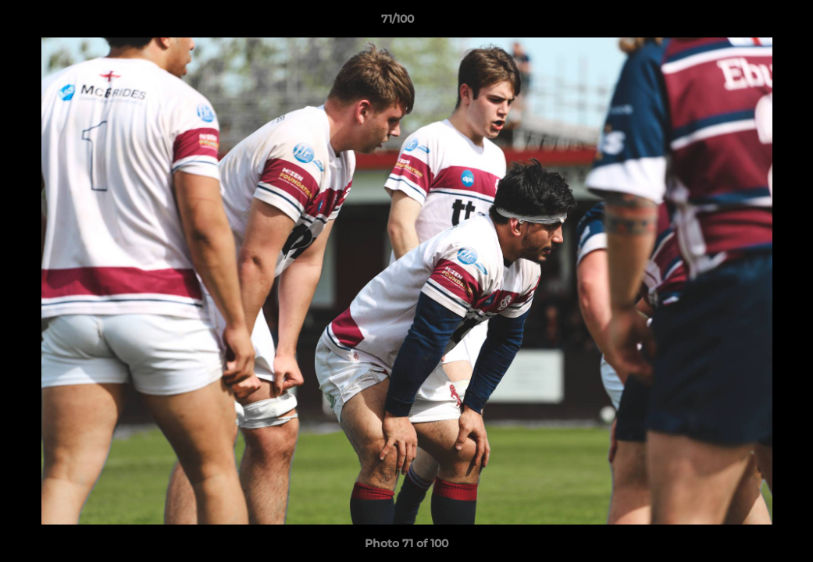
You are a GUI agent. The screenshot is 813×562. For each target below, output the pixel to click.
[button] (747, 23)
